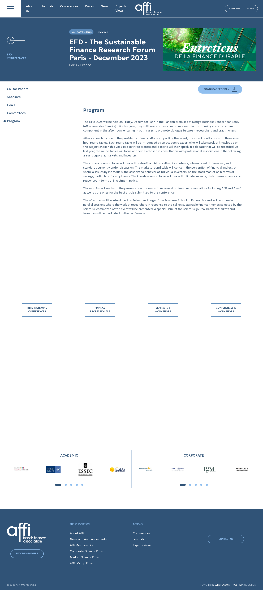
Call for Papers (17, 89)
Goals (11, 105)
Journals (47, 6)
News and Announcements (88, 539)
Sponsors (14, 97)
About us (30, 8)
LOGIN (250, 8)
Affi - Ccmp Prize (81, 563)
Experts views (142, 545)
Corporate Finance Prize (86, 551)
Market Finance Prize (84, 557)
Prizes (89, 6)
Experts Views (121, 8)
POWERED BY (207, 584)
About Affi (77, 533)
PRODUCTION (244, 584)
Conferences (69, 6)
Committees (16, 113)
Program (13, 121)
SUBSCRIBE (234, 8)
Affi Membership (81, 545)
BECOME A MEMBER (27, 553)
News (105, 6)
